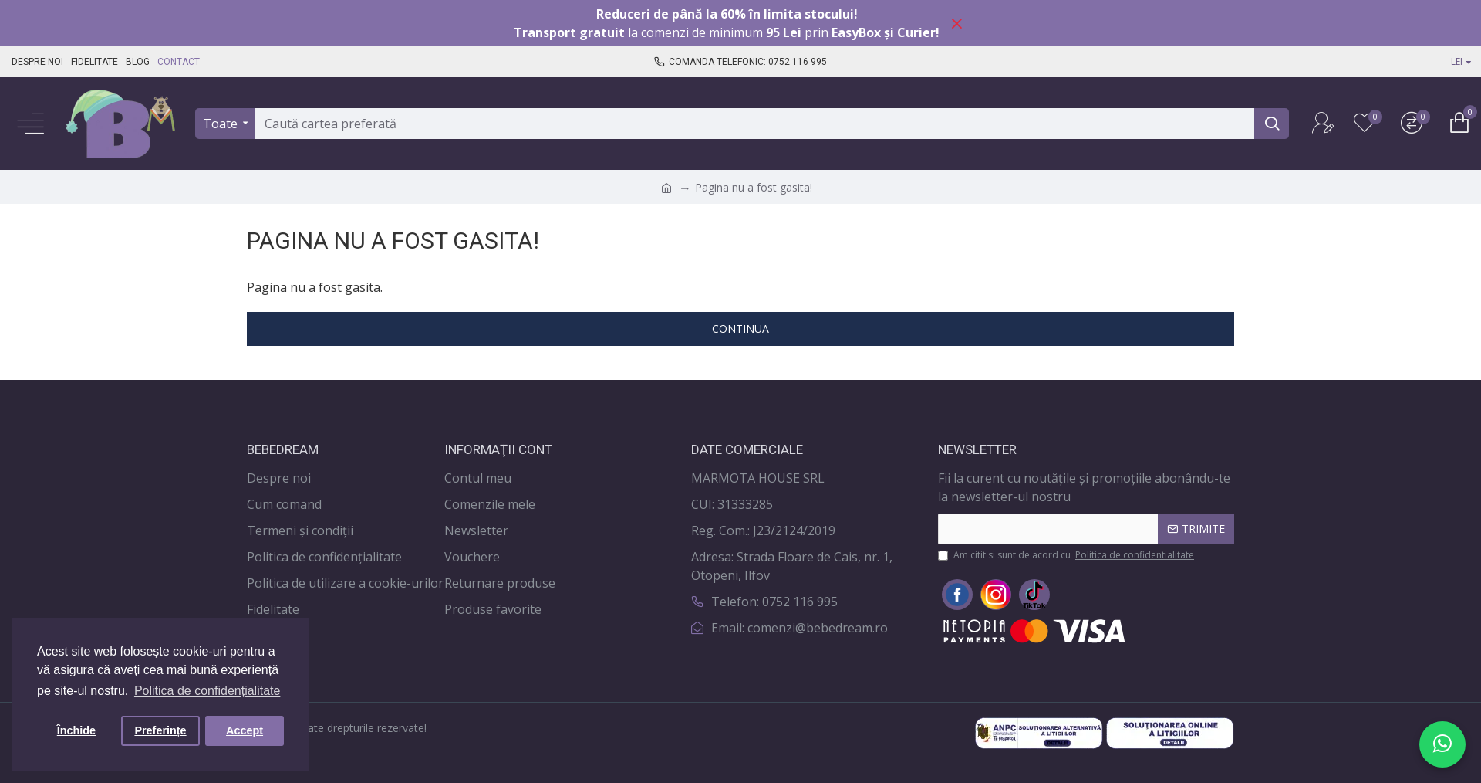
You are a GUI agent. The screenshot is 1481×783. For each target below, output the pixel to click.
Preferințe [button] (160, 730)
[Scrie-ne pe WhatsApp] (1442, 744)
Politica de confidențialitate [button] (207, 690)
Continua (740, 328)
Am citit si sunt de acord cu (1067, 555)
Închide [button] (76, 730)
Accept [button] (244, 730)
